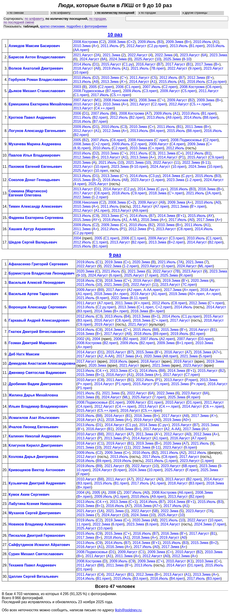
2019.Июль (112, 68)
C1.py (128, 64)
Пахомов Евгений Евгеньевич (35, 166)
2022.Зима (164, 55)
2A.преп (213, 193)
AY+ (96, 220)
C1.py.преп (191, 316)
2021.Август (83, 55)
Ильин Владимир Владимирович (38, 406)
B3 (160, 42)
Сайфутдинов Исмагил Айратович (39, 545)
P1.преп (122, 384)
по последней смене (19, 22)
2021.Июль (139, 68)
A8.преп (170, 356)
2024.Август (89, 59)
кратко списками (52, 26)
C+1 (133, 371)
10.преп (80, 72)
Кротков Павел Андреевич (32, 117)
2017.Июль (100, 95)
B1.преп (196, 46)
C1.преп (132, 87)
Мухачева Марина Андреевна (35, 144)
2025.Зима (172, 59)
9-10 (81, 275)
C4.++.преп (104, 108)
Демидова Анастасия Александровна (42, 363)
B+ (188, 42)
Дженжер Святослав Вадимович (37, 373)
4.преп (79, 184)
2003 (77, 87)
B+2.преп (176, 242)
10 (158, 59)
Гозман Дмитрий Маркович (33, 343)
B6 (113, 113)
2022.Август (137, 55)
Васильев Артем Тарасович (33, 294)
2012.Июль (168, 78)
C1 (99, 262)
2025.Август (144, 59)
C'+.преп (176, 193)
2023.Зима (218, 55)
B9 (100, 290)
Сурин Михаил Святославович (36, 554)
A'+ (123, 82)
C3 (124, 127)
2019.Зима (113, 262)
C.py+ (187, 176)
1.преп (158, 180)
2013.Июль (179, 46)
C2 (102, 42)
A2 (100, 356)
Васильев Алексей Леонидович (37, 282)
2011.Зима (194, 127)
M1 (97, 100)
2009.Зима (175, 42)
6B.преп (189, 466)
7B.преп (157, 68)
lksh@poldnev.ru (128, 610)
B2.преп (100, 117)
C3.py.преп (217, 82)
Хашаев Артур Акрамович (32, 229)
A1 (216, 42)
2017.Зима (204, 64)
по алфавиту (34, 18)
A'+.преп (142, 303)
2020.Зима (82, 162)
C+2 (131, 42)
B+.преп (120, 311)
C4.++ (102, 371)
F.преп (192, 470)
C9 (95, 216)
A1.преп (101, 210)
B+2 (96, 180)
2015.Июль (216, 46)
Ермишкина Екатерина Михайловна (40, 104)
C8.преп (101, 193)
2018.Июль (121, 193)
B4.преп (157, 131)
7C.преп (189, 285)
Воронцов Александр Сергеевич (37, 307)
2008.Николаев (115, 100)
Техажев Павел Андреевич (32, 565)
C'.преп (161, 140)
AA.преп (81, 50)
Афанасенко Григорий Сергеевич (38, 264)
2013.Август (83, 108)
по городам (97, 18)
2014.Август (139, 82)
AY (210, 216)
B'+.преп (198, 206)
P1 (182, 157)
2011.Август (139, 78)
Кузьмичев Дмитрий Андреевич (37, 483)
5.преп (205, 356)
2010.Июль (202, 42)
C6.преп (213, 87)
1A (100, 511)
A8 (97, 68)
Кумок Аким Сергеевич (29, 494)
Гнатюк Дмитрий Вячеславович (37, 332)
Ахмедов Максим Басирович (34, 46)
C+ (151, 127)
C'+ (123, 78)
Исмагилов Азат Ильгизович (34, 418)
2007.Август (83, 100)
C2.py (129, 189)
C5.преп (188, 91)
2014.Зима (171, 176)
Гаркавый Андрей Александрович (39, 320)
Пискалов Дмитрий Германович (37, 535)
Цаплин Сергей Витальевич (33, 576)
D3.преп (205, 339)
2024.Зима (118, 59)
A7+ (217, 352)
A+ (95, 46)
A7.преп (161, 206)
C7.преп (192, 375)
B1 (189, 64)
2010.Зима (82, 46)
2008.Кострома (85, 42)
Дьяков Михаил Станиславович (37, 91)
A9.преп (173, 117)
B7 (160, 64)
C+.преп (156, 148)
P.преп (191, 380)
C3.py (154, 176)
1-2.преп (193, 180)
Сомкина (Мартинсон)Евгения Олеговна (28, 193)
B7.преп (113, 91)
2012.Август (136, 46)
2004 (77, 238)
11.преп (82, 524)
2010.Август (83, 104)
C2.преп (106, 87)
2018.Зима (157, 193)
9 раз (115, 255)
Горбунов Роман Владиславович (38, 80)
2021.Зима (111, 55)
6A (204, 55)
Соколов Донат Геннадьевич (34, 180)
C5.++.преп (120, 95)
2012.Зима (196, 78)
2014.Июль (82, 64)
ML (126, 397)
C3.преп (150, 91)
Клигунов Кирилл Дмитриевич (36, 445)
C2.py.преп (157, 46)
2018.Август (83, 68)
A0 (217, 202)
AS (181, 82)
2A (97, 55)
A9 (95, 82)
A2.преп (134, 290)
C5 (154, 78)
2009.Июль (147, 42)
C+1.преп (145, 307)
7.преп (151, 275)
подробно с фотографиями (86, 26)
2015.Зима (82, 180)
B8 (157, 280)
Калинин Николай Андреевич (35, 436)
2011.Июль (110, 46)
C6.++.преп (213, 406)
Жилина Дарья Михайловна (33, 395)
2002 (80, 339)
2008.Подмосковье (88, 91)
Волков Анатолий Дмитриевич (36, 68)
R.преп (186, 275)
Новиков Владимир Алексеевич (37, 524)
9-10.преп (139, 166)
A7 (148, 113)
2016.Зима (207, 189)
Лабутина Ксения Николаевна (35, 504)
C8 (99, 330)
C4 (100, 574)
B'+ (209, 78)
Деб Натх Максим (24, 354)
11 (177, 162)
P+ (150, 229)
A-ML (133, 220)
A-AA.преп (152, 290)
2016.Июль (196, 82)
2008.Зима (117, 42)
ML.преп (206, 266)
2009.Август (170, 91)
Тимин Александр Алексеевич (35, 206)
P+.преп (84, 384)
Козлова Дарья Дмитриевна (33, 457)
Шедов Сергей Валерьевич (33, 242)
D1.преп (116, 402)
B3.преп (84, 311)
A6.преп (185, 492)
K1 (190, 561)
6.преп (115, 275)
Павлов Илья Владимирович (34, 155)
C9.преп (216, 157)
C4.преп (177, 144)
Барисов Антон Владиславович (37, 57)
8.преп (151, 524)
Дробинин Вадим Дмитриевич (35, 384)
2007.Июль (152, 87)
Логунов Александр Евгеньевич (37, 131)
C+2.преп (100, 144)
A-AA (109, 356)
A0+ (186, 420)
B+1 (155, 316)
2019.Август (143, 280)
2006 (120, 87)
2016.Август (146, 64)
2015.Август (111, 64)
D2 (95, 78)
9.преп (194, 68)
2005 (93, 87)
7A (180, 262)
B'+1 (181, 216)
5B (155, 511)
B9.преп (160, 334)
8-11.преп (139, 298)
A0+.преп (196, 294)
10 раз (115, 34)
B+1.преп (184, 343)
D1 (95, 64)
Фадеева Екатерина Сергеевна (36, 218)
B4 (127, 316)
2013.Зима (110, 82)
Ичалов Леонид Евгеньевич (33, 427)
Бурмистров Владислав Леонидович (41, 273)
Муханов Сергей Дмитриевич (35, 513)
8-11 (205, 162)
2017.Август (175, 64)
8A (104, 59)
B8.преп (210, 117)
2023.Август (190, 55)
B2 (191, 100)
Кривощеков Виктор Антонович (37, 470)
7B (177, 271)
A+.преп (190, 290)
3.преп (168, 266)
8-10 (186, 59)
